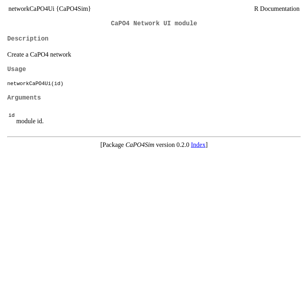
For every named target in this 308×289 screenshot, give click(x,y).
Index (198, 144)
